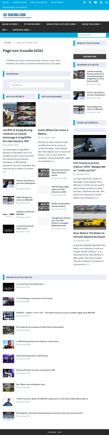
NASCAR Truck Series (90, 24)
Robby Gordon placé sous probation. (61, 204)
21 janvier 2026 (24, 301)
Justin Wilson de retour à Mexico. (53, 132)
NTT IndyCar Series (32, 24)
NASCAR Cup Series (9, 24)
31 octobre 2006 (60, 229)
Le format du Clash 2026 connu (24, 227)
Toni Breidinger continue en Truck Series (34, 298)
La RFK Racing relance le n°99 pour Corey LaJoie (37, 341)
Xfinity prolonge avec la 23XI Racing (32, 355)
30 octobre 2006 (60, 178)
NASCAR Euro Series (21, 30)
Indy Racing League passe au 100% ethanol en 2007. (60, 189)
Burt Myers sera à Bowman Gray (30, 384)
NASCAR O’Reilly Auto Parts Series (61, 24)
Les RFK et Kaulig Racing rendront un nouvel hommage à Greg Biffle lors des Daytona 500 (17, 135)
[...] (4, 172)
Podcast (5, 2)
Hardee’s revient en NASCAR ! (25, 213)
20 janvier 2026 (24, 330)
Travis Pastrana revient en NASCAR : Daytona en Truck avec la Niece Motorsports (52, 398)
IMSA (4, 30)
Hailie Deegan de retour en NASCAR (24, 198)
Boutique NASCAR (19, 2)
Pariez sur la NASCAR (39, 2)
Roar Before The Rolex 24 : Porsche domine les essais (89, 235)
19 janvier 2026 (82, 174)
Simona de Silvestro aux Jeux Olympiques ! (25, 183)
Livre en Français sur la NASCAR (14, 7)
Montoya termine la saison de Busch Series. (61, 172)
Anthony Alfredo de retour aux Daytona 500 (35, 370)
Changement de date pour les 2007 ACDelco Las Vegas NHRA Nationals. (61, 221)
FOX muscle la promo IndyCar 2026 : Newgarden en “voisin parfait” (89, 166)
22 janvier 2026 (12, 145)
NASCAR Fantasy (57, 2)
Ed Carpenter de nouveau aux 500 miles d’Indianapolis (40, 327)
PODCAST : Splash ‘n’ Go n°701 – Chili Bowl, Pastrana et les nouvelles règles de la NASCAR (55, 312)
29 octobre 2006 (48, 138)
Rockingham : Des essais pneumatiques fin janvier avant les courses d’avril (49, 413)
